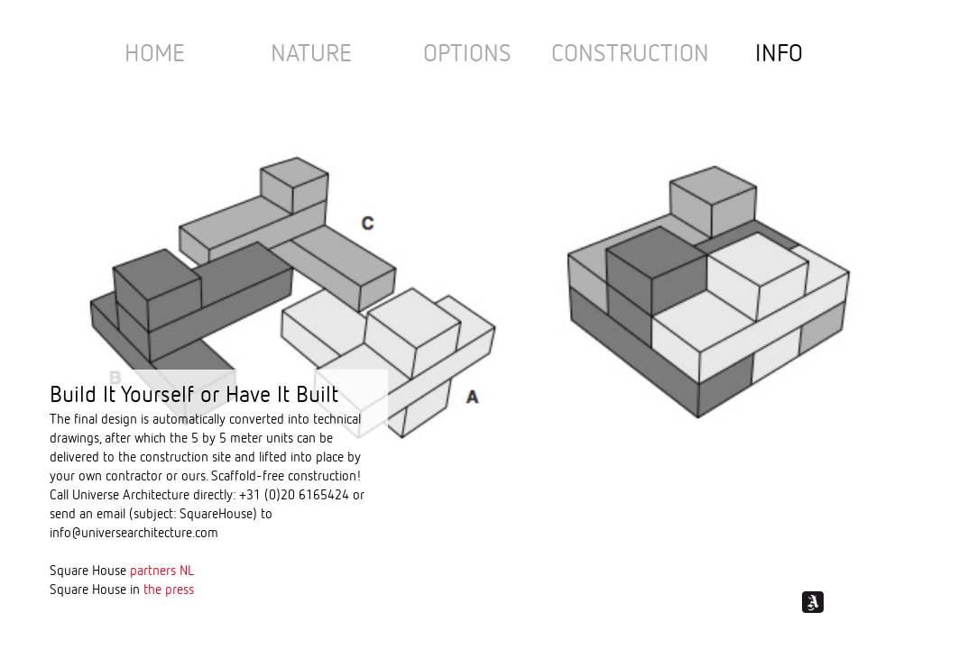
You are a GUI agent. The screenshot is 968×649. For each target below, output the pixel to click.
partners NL (162, 571)
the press (168, 590)
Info (779, 54)
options (467, 54)
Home (154, 54)
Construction (630, 54)
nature (311, 54)
